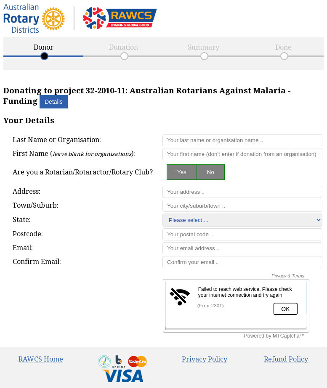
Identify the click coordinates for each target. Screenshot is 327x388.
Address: (26, 191)
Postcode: (28, 234)
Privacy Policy (204, 359)
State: (22, 220)
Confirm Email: (37, 262)
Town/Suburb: (35, 205)
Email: (23, 248)
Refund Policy (286, 359)
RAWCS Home (41, 359)
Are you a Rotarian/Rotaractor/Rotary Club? (83, 172)
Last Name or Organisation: (57, 140)
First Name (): (74, 154)
